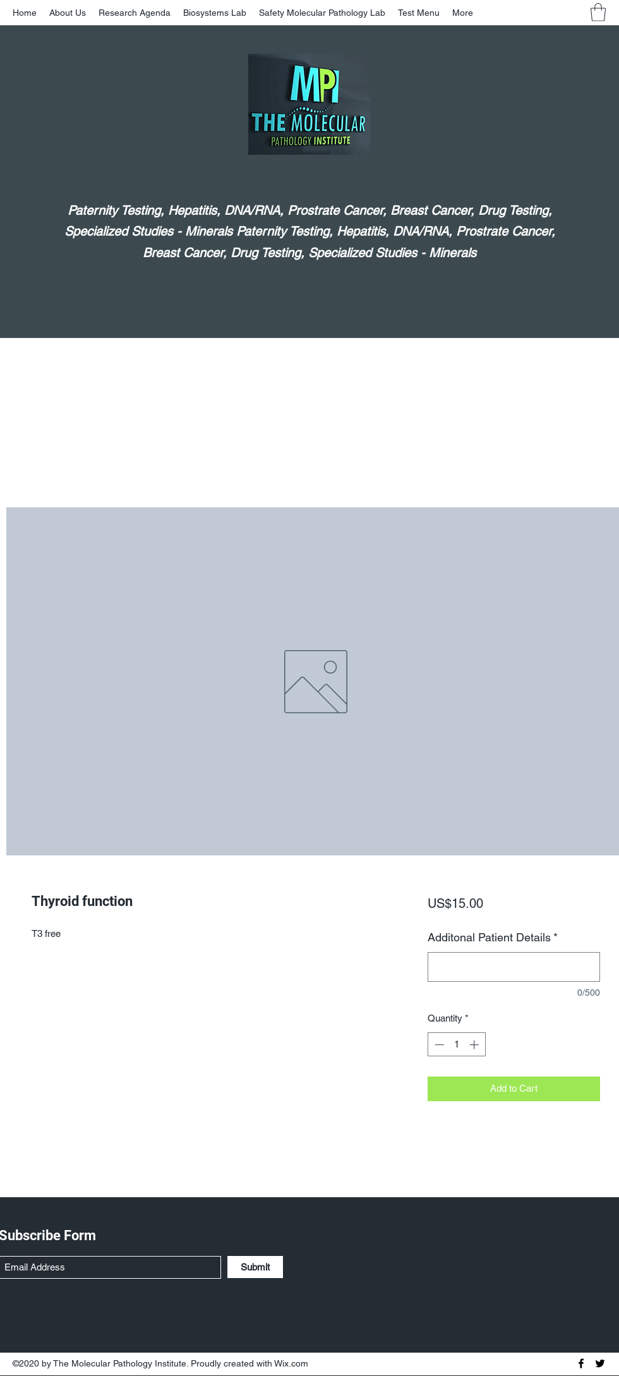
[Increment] (475, 1044)
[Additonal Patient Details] (513, 967)
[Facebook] (581, 1363)
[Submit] (255, 1267)
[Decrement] (438, 1044)
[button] (598, 12)
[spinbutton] (456, 1044)
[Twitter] (600, 1363)
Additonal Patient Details (493, 937)
